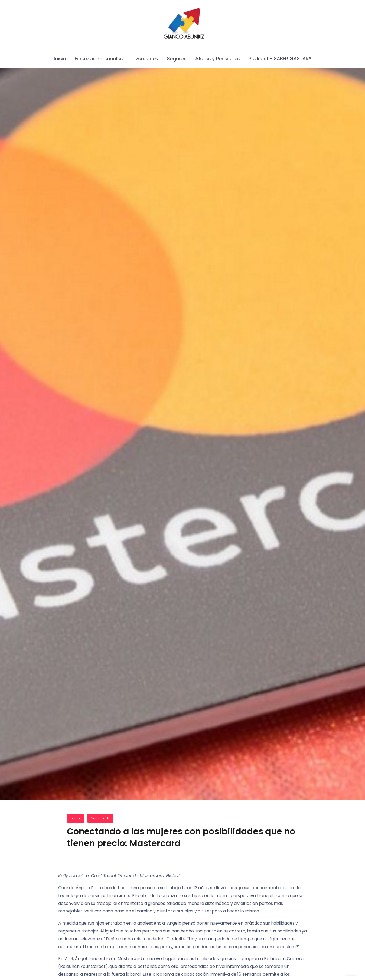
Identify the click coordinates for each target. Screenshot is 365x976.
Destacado (100, 818)
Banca (76, 818)
